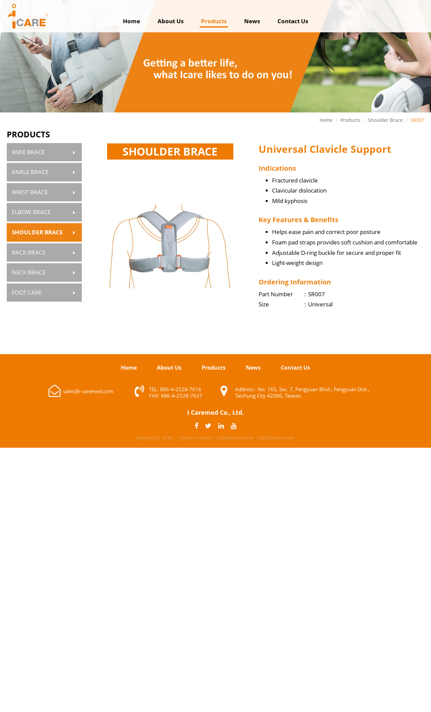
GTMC (168, 438)
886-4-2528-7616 (180, 389)
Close (215, 452)
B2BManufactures (236, 438)
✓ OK (318, 706)
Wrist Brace (30, 192)
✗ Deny (216, 483)
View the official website (233, 545)
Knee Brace (28, 152)
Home (131, 21)
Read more (183, 545)
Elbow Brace (31, 212)
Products (214, 21)
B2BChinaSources (276, 438)
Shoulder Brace (37, 232)
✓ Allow (215, 473)
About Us (171, 21)
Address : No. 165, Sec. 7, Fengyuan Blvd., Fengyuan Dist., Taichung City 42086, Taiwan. (302, 392)
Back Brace (28, 252)
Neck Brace (28, 272)
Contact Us (292, 21)
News (252, 21)
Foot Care (27, 292)
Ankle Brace (30, 172)
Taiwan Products (196, 438)
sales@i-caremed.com (88, 391)
